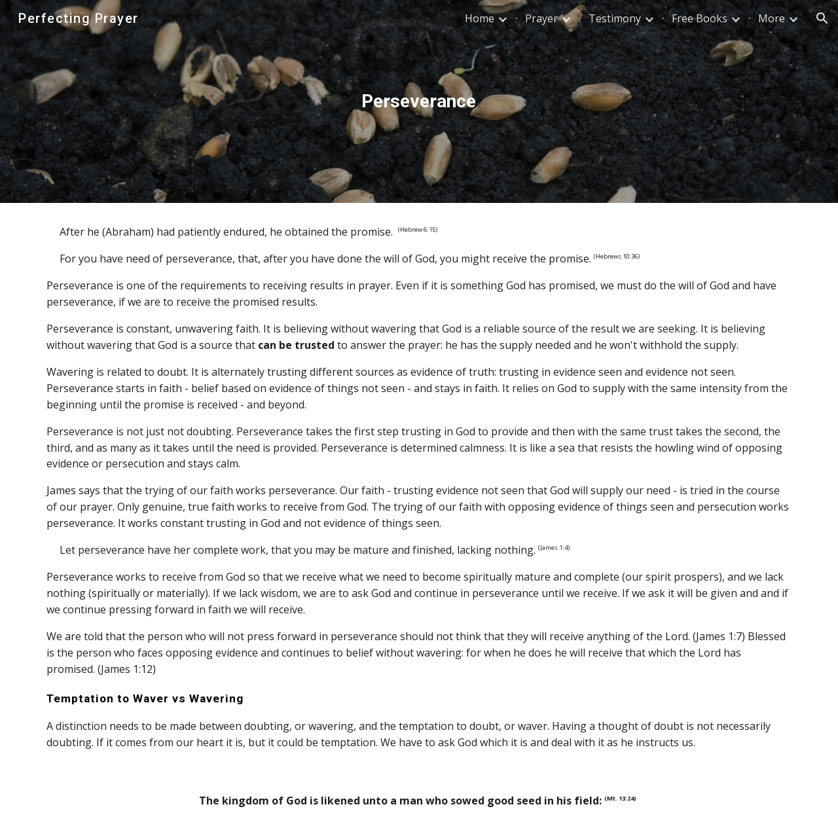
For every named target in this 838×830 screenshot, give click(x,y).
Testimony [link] (615, 18)
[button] (822, 18)
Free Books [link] (699, 18)
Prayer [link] (541, 18)
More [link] (771, 18)
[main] (419, 101)
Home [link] (479, 18)
